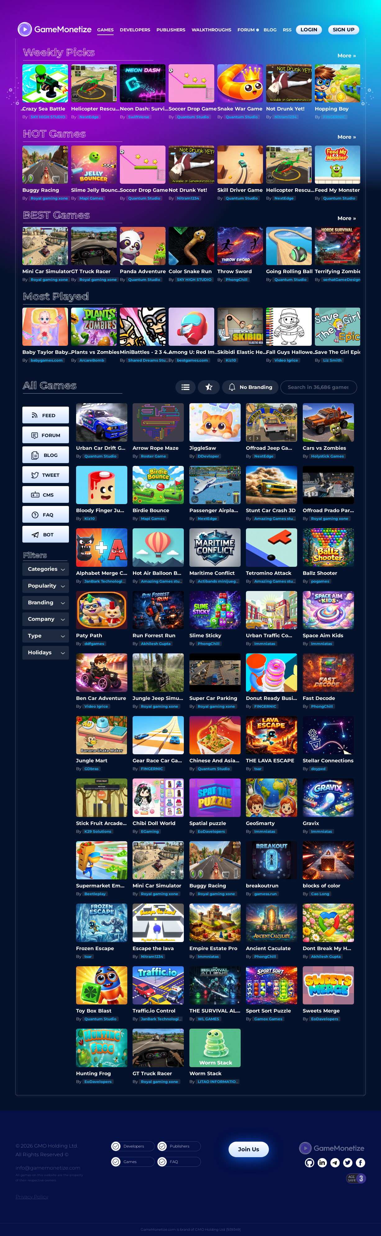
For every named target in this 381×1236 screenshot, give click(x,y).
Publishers (170, 30)
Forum (246, 30)
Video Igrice (286, 360)
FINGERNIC (334, 117)
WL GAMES (208, 1019)
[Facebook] (309, 1162)
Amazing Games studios (277, 518)
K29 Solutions (97, 831)
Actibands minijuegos (219, 581)
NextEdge (89, 117)
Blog (270, 30)
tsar (257, 768)
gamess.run (265, 893)
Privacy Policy (32, 1197)
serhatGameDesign (342, 279)
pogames (320, 581)
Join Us (248, 1149)
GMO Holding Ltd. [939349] (218, 1229)
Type (46, 636)
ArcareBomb (91, 360)
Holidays (46, 652)
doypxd (318, 768)
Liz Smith (332, 360)
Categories (46, 569)
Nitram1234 (285, 117)
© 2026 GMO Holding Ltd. (47, 1146)
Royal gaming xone (49, 198)
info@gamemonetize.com (48, 1168)
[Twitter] (347, 1162)
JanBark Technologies (105, 581)
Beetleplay (95, 893)
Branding (46, 602)
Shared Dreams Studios (151, 360)
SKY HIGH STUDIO (48, 117)
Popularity (46, 586)
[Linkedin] (335, 1162)
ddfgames (94, 643)
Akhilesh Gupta (155, 643)
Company (46, 619)
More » (347, 55)
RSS (287, 30)
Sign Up (344, 30)
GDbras (91, 768)
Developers (135, 30)
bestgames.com (192, 360)
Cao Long (320, 893)
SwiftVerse (138, 117)
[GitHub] (360, 1162)
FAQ (167, 1161)
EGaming (150, 831)
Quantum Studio (193, 117)
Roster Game (153, 456)
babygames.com (47, 360)
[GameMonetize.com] (54, 30)
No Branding (250, 387)
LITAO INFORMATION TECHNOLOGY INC (236, 1081)
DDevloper (208, 456)
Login (309, 30)
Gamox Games (268, 1019)
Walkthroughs (211, 30)
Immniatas (264, 643)
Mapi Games (91, 198)
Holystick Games (327, 456)
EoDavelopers (211, 831)
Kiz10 (231, 360)
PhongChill (236, 279)
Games (105, 30)
